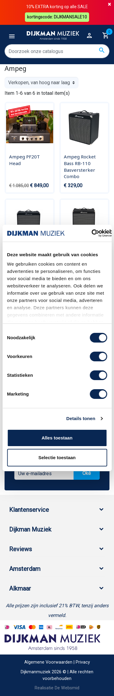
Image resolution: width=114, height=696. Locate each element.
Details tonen (80, 418)
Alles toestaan (57, 437)
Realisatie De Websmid (57, 688)
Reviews (20, 549)
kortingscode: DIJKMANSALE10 (57, 17)
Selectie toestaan (57, 457)
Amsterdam (24, 568)
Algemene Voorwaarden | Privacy (57, 662)
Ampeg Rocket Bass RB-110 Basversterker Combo (80, 166)
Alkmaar (20, 588)
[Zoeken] (57, 51)
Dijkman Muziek (30, 529)
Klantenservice (29, 509)
